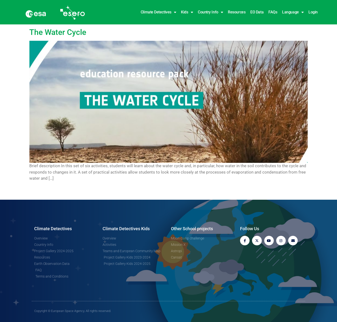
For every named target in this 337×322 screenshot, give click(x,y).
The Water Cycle (57, 32)
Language (293, 12)
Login (313, 12)
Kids (187, 12)
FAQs (272, 12)
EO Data (256, 12)
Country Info (210, 12)
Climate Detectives (158, 12)
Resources (236, 12)
